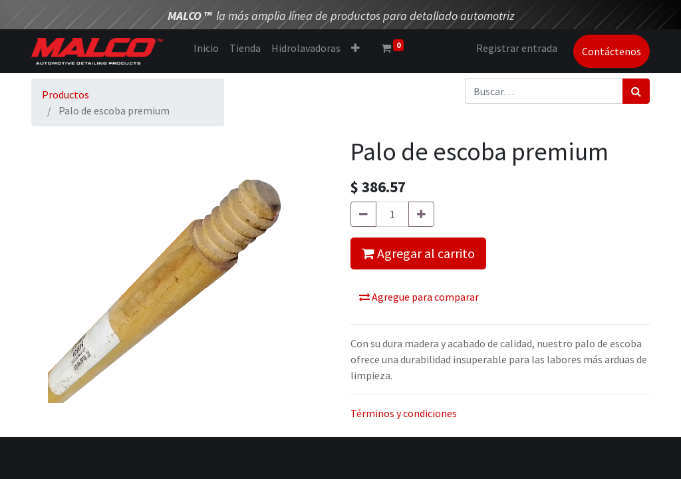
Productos (65, 94)
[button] (355, 48)
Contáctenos (611, 51)
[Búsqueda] (636, 91)
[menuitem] (206, 48)
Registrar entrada (516, 48)
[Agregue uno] (421, 214)
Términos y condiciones (403, 413)
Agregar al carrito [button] (418, 253)
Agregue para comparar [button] (419, 296)
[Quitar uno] (363, 214)
